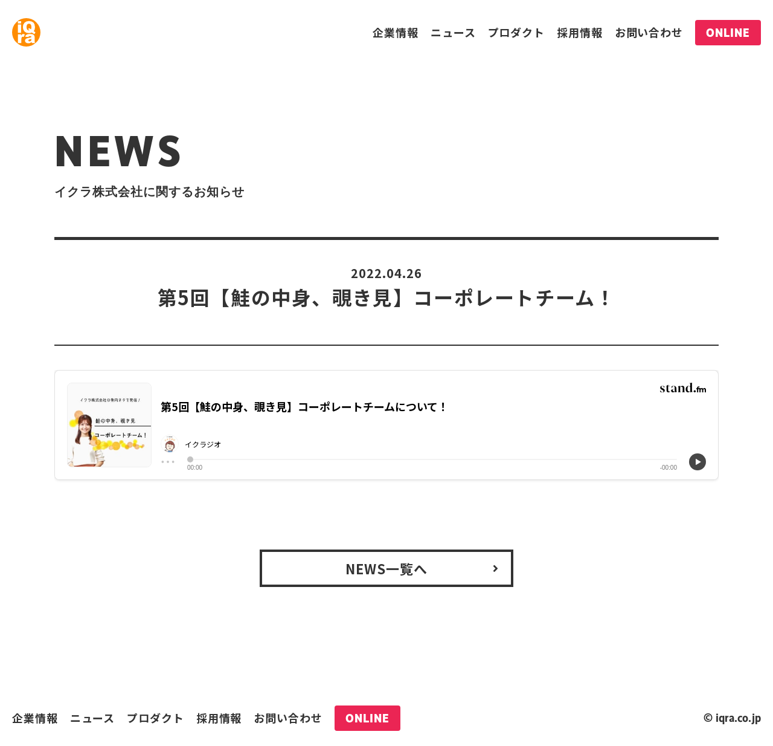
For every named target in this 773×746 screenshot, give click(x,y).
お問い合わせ (649, 32)
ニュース (453, 32)
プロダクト (516, 32)
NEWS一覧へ (386, 568)
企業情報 (396, 32)
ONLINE (728, 32)
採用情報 (580, 32)
